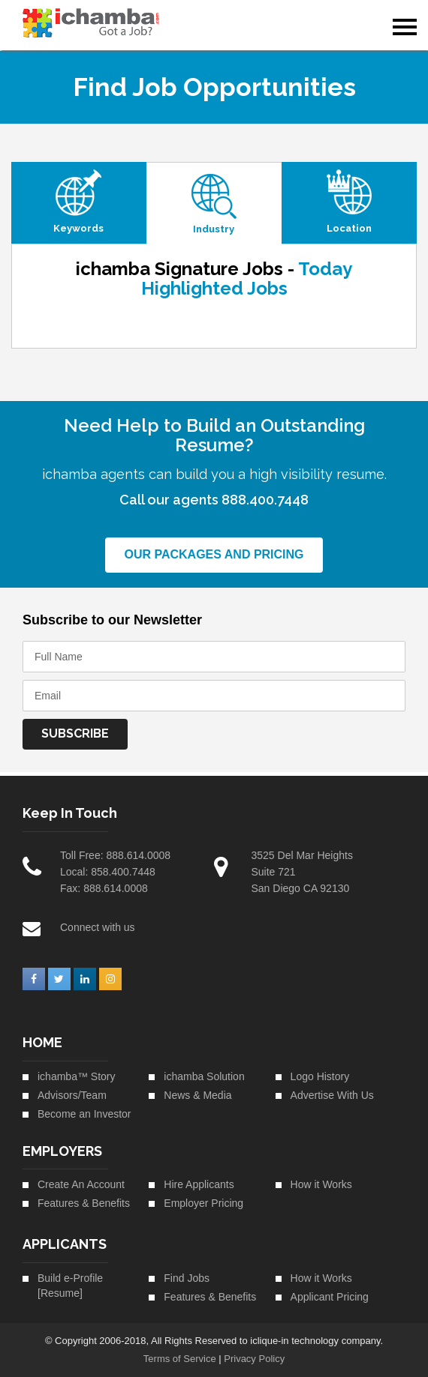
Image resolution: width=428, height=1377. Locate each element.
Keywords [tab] (78, 228)
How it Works (321, 1184)
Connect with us (97, 927)
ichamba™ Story (76, 1076)
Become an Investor (84, 1114)
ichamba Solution (204, 1076)
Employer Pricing (203, 1203)
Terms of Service (179, 1358)
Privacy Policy (254, 1358)
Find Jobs (186, 1278)
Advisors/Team (72, 1095)
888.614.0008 (138, 855)
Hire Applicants (199, 1184)
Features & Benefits (84, 1203)
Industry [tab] (213, 229)
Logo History (320, 1076)
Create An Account (81, 1184)
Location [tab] (348, 228)
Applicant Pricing (330, 1297)
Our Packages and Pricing (213, 554)
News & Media (197, 1095)
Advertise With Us (332, 1095)
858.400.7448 (123, 872)
